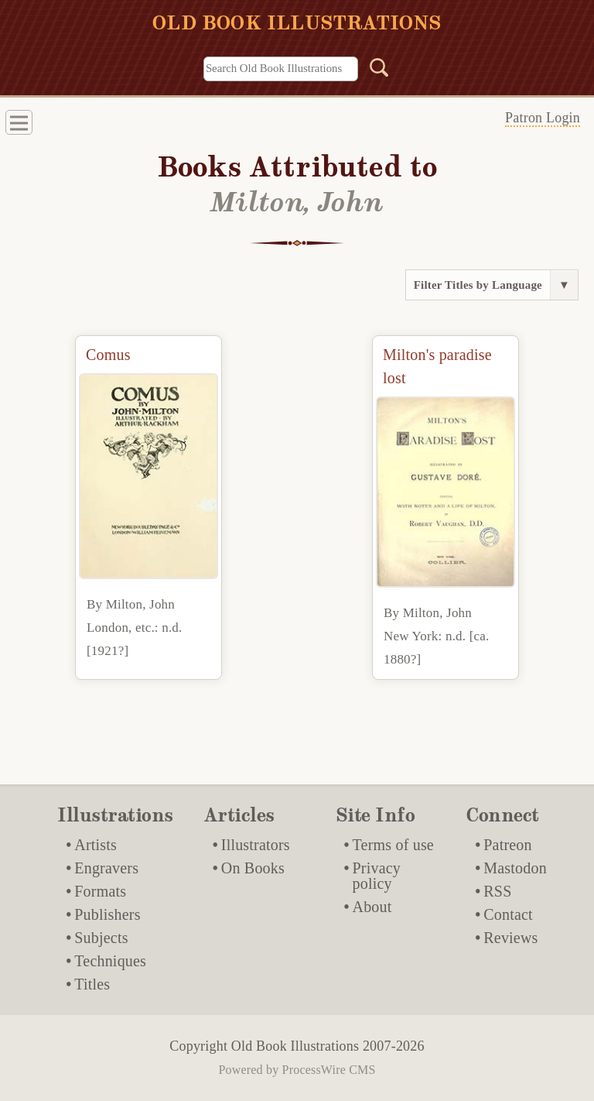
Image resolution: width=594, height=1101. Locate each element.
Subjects (101, 937)
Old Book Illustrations (295, 1046)
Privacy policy (377, 875)
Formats (100, 891)
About (372, 906)
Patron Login (542, 117)
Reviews (510, 937)
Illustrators (255, 844)
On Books (253, 867)
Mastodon (515, 867)
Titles (92, 984)
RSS (497, 891)
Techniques (110, 960)
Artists (95, 844)
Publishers (107, 914)
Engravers (106, 867)
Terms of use (393, 844)
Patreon (507, 844)
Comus (108, 354)
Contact (508, 914)
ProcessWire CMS (329, 1069)
